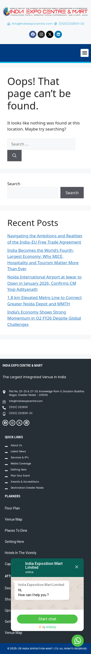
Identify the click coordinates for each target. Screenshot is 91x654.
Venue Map (13, 519)
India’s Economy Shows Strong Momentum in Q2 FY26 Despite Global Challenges (44, 318)
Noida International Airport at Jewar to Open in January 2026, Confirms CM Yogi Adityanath (44, 283)
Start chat (47, 618)
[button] (85, 53)
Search (13, 183)
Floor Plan (12, 508)
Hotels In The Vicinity (20, 553)
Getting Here (14, 542)
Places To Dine (16, 530)
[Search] (14, 156)
